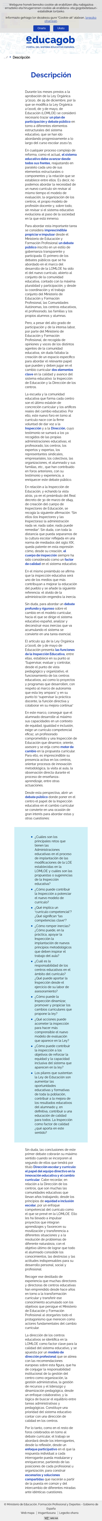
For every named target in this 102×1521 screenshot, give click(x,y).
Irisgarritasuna (47, 1512)
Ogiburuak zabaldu (5, 57)
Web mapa (27, 1512)
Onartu (42, 28)
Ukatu (61, 28)
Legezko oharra (69, 1512)
